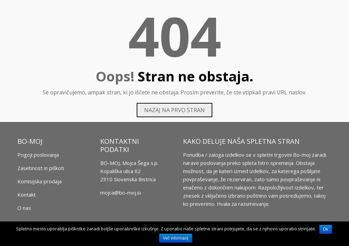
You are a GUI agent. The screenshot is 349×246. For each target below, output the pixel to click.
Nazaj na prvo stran (174, 110)
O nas (24, 207)
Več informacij (175, 238)
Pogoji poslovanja (38, 154)
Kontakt (26, 194)
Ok (325, 229)
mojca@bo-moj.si (120, 192)
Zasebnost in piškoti (40, 168)
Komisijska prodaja (39, 181)
